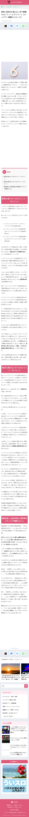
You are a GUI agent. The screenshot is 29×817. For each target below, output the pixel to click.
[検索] (26, 686)
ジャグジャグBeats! (14, 2)
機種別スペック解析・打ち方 (11, 709)
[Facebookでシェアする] (12, 26)
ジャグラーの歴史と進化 (9, 700)
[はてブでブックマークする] (17, 26)
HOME (14, 802)
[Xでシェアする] (6, 26)
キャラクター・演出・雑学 (10, 696)
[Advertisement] (14, 46)
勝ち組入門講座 (8, 716)
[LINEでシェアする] (23, 26)
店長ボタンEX (21, 812)
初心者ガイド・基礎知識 (9, 703)
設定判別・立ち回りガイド (16, 659)
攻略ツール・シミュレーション (11, 706)
